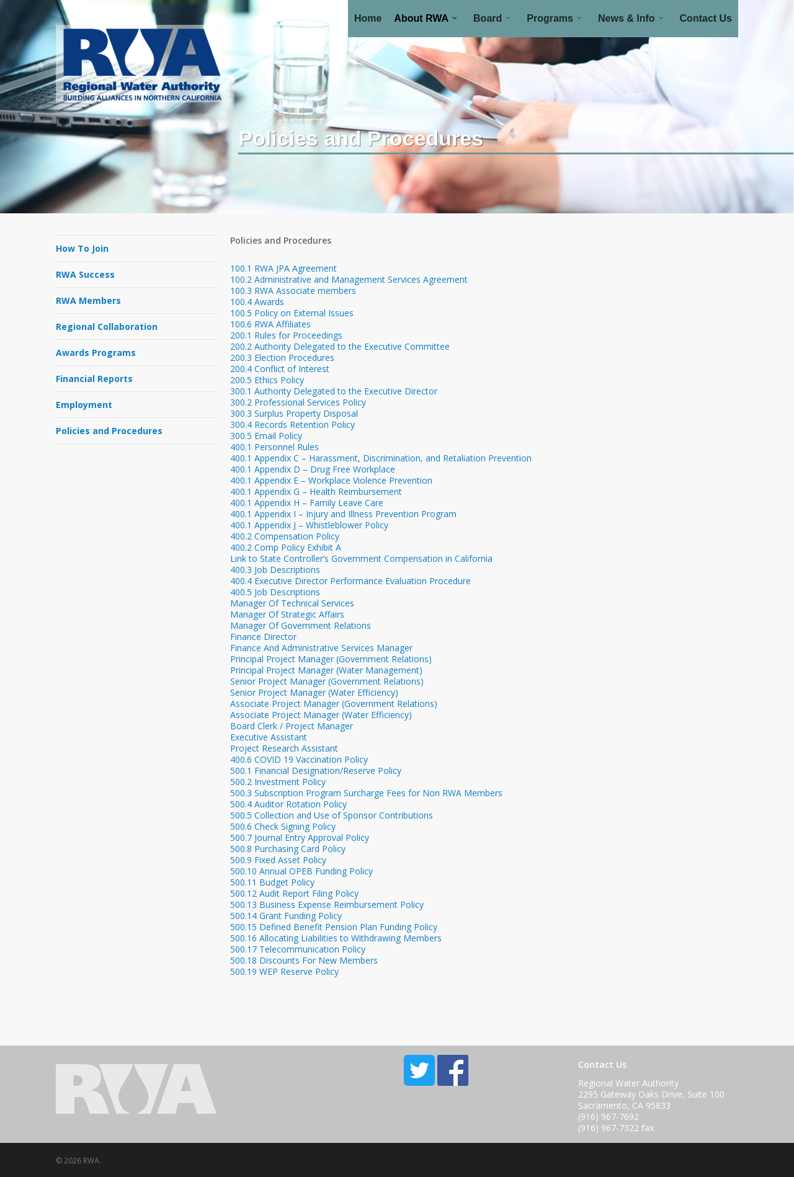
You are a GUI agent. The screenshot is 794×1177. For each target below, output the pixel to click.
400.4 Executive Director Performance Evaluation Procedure (350, 581)
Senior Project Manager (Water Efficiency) (314, 692)
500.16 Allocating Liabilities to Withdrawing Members (336, 938)
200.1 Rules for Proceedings (286, 335)
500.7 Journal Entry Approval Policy (299, 837)
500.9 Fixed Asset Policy (278, 860)
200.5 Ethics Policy (267, 380)
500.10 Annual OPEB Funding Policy (301, 871)
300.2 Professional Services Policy (298, 402)
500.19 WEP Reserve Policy (284, 971)
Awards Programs (96, 352)
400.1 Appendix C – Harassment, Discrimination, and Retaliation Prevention (381, 458)
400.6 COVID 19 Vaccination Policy (299, 759)
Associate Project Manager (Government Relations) (333, 703)
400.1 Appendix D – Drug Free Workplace (312, 469)
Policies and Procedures (109, 431)
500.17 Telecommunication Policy (297, 949)
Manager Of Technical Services (292, 603)
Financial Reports (94, 378)
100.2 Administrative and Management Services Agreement (349, 279)
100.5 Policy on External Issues (292, 313)
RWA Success (85, 274)
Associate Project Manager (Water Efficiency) (321, 715)
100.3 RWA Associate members (293, 290)
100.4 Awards (257, 302)
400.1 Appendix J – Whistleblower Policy (309, 525)
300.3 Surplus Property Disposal (294, 413)
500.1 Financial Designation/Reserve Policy (315, 770)
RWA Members (88, 300)
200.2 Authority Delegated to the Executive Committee (340, 346)
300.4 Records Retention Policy (292, 424)
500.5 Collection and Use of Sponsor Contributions (331, 815)
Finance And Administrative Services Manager (321, 648)
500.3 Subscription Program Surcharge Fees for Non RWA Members (366, 793)
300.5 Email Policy (266, 436)
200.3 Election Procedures (282, 357)
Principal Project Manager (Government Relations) (331, 659)
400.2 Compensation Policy (284, 536)
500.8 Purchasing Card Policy (288, 849)
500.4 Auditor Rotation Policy (288, 804)
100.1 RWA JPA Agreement (283, 268)
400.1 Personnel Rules (274, 447)
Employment (84, 405)
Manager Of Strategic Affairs (287, 614)
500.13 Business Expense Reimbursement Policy (327, 904)
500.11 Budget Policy (272, 882)
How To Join (82, 248)
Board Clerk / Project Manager (291, 726)
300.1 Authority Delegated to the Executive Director (333, 391)
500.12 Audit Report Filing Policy (294, 893)
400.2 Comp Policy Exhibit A (285, 547)
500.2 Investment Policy (278, 782)
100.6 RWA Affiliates (270, 324)
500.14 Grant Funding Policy (286, 916)
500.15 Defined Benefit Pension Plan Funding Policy (333, 927)
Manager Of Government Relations (300, 625)
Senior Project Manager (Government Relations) (327, 681)
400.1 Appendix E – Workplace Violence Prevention (331, 480)
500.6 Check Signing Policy (283, 826)
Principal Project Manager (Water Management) (326, 670)
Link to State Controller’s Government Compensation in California (361, 558)
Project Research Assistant (284, 748)
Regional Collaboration (107, 326)
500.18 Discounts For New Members (304, 960)
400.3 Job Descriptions (275, 569)
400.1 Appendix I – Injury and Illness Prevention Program (343, 514)
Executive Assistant (268, 737)
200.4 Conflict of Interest (279, 369)
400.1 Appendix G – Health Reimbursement (316, 491)
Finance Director (263, 636)
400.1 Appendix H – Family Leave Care (308, 503)
